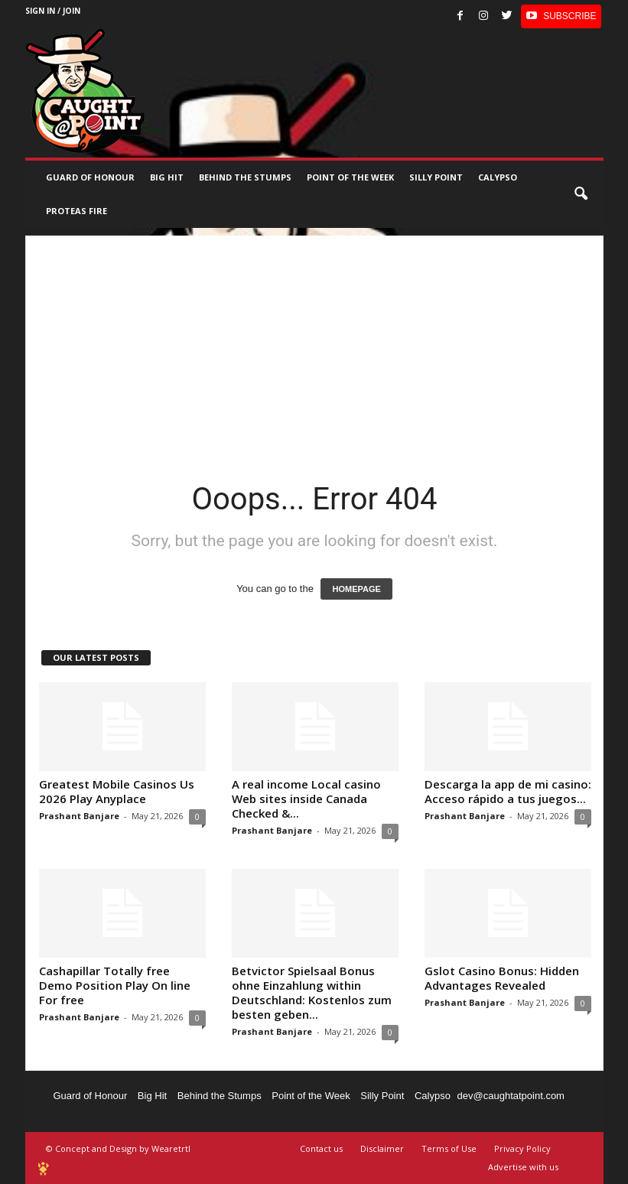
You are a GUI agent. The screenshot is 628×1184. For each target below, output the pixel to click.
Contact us (321, 1148)
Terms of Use (449, 1148)
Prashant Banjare (79, 815)
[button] (580, 194)
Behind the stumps (245, 177)
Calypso (497, 177)
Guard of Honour (90, 177)
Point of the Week (350, 177)
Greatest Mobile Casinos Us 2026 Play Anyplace (116, 791)
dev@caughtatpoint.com (511, 1095)
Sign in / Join (52, 10)
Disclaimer (382, 1148)
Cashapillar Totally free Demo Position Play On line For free (114, 985)
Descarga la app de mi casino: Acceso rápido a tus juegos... (508, 791)
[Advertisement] (314, 343)
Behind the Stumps (219, 1095)
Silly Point (436, 177)
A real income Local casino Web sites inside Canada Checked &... (306, 798)
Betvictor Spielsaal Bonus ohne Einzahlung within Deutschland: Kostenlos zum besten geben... (312, 992)
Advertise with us (523, 1167)
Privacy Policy (522, 1148)
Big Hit (167, 177)
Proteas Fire (76, 210)
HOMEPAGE (356, 589)
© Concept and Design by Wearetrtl (118, 1148)
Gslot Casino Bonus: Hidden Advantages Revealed (502, 978)
